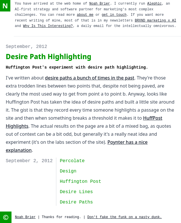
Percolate (72, 161)
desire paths (76, 202)
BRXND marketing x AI (155, 21)
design (68, 171)
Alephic (154, 4)
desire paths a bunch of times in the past (89, 78)
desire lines (76, 192)
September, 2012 (26, 46)
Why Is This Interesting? (48, 26)
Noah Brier (99, 4)
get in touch (114, 15)
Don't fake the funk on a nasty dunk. (124, 217)
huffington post (80, 181)
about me (85, 15)
